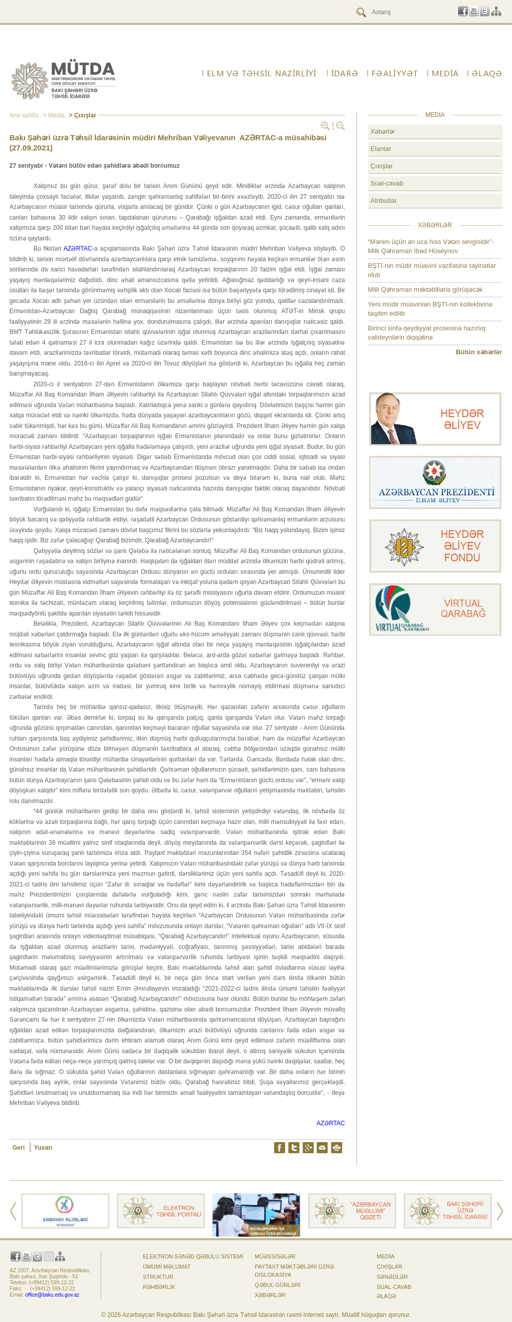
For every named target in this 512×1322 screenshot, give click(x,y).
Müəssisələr (275, 1256)
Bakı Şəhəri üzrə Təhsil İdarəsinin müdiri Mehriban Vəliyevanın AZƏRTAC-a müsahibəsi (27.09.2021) (168, 142)
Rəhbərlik (159, 1287)
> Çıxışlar (81, 115)
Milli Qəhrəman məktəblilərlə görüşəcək (425, 289)
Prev (13, 1211)
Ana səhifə (24, 115)
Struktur (158, 1277)
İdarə (345, 73)
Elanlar (381, 148)
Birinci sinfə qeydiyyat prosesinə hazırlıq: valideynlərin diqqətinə (427, 332)
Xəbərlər (383, 131)
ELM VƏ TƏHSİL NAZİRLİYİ (261, 73)
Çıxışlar (382, 166)
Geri (19, 1147)
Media (445, 73)
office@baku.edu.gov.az (52, 1295)
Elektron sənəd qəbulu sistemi (193, 1256)
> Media (53, 115)
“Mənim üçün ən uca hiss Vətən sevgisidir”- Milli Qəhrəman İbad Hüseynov (431, 246)
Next (500, 1211)
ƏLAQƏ (487, 73)
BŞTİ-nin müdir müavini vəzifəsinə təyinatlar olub (432, 270)
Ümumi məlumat (167, 1267)
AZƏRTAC (78, 248)
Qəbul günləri (277, 1285)
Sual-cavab (387, 183)
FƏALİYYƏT (395, 73)
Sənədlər (392, 1277)
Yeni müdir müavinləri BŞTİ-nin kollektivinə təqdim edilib (430, 308)
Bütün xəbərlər (479, 352)
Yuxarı (43, 1147)
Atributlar (384, 200)
